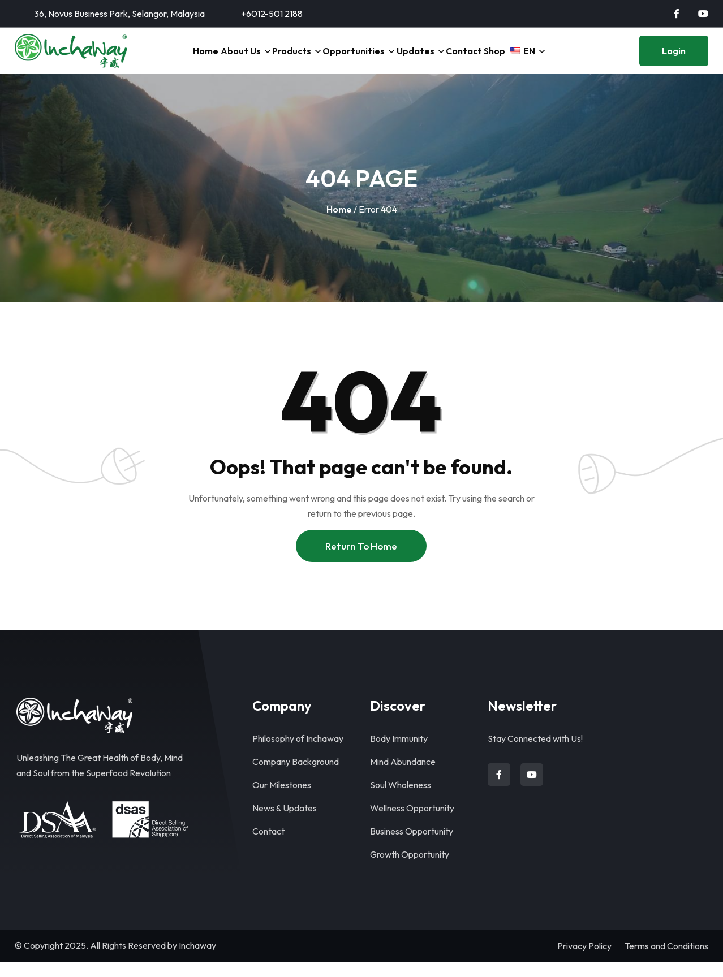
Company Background (295, 776)
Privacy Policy (584, 960)
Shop (504, 58)
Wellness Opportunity (412, 822)
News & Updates (284, 822)
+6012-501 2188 (272, 13)
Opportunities (349, 58)
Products (284, 58)
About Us (228, 58)
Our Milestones (281, 799)
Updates (413, 58)
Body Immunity (399, 753)
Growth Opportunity (409, 869)
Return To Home (361, 561)
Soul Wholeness (400, 799)
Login (674, 58)
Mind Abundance (403, 776)
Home (187, 58)
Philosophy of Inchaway (297, 753)
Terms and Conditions (666, 960)
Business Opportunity (411, 845)
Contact (466, 58)
